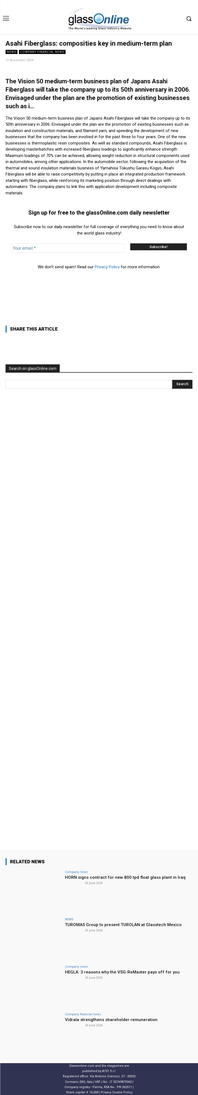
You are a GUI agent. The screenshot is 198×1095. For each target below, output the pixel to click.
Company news (76, 871)
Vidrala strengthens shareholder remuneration (111, 1019)
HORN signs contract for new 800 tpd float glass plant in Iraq (125, 877)
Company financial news (42, 52)
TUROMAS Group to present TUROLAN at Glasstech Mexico (123, 924)
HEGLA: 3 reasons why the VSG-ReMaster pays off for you (122, 972)
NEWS (11, 52)
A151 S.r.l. (109, 1071)
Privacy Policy (107, 266)
